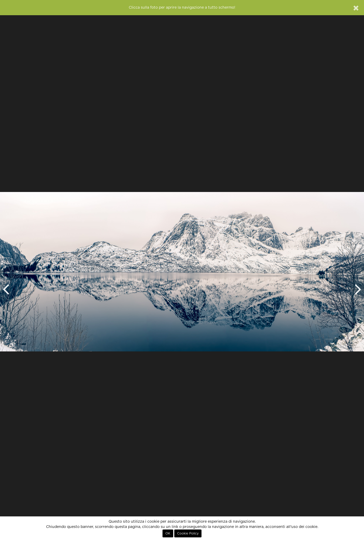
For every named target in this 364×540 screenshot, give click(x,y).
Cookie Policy (188, 533)
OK (167, 533)
